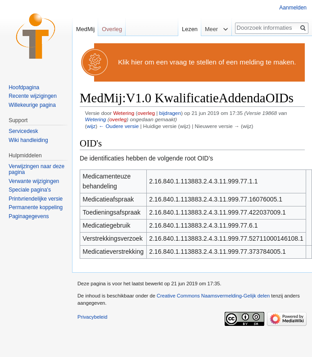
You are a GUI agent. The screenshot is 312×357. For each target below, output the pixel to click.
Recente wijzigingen (33, 96)
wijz (91, 126)
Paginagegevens (29, 216)
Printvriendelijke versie (36, 199)
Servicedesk (23, 131)
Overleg (112, 29)
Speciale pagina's (30, 190)
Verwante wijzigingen (34, 181)
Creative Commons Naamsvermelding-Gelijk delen (213, 295)
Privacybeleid (92, 317)
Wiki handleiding (28, 140)
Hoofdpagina (24, 87)
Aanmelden (293, 8)
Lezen (187, 29)
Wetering (95, 119)
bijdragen (170, 113)
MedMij (85, 29)
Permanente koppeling (36, 207)
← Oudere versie (119, 126)
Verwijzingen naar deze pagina (36, 169)
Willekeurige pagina (32, 105)
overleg (146, 113)
